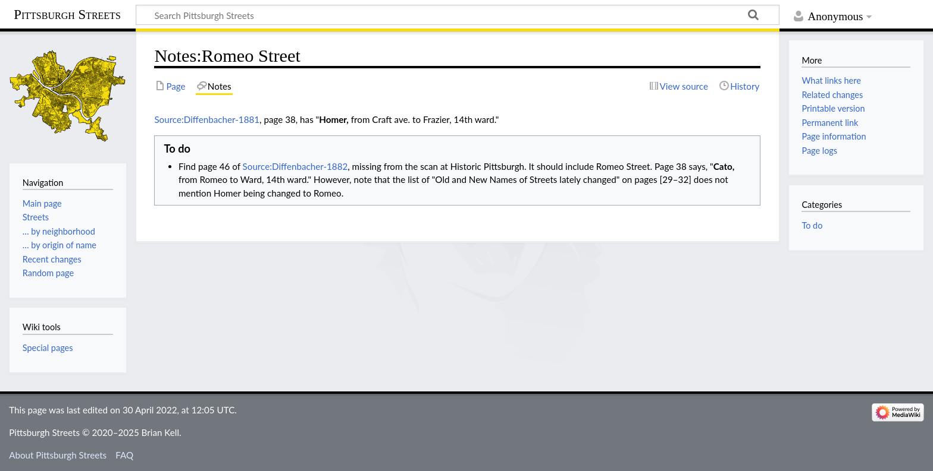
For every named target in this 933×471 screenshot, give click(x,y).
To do (811, 225)
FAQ (124, 455)
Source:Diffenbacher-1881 (206, 119)
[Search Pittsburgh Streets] (457, 14)
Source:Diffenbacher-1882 (295, 166)
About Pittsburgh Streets (58, 455)
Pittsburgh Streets (67, 15)
